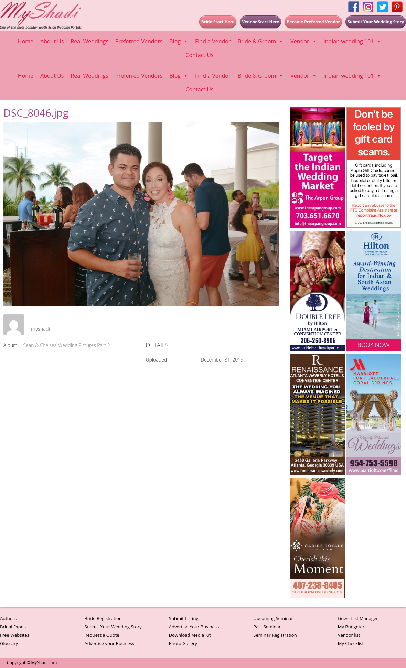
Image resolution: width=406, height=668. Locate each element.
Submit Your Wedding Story (112, 627)
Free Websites (14, 635)
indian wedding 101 (353, 41)
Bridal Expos (13, 627)
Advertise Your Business (194, 627)
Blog (178, 41)
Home (25, 41)
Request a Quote (101, 635)
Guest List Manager (358, 618)
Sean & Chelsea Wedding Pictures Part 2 (66, 345)
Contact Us (200, 55)
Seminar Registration (275, 635)
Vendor (303, 41)
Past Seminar (267, 627)
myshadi (40, 328)
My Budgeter (351, 627)
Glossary (9, 643)
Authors (8, 618)
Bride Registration (102, 618)
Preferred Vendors (138, 41)
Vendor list (349, 635)
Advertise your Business (109, 643)
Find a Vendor (213, 41)
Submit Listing (184, 618)
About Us (52, 41)
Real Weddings (89, 41)
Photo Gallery (183, 643)
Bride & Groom (260, 41)
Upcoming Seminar (273, 618)
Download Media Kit (190, 635)
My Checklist (351, 643)
